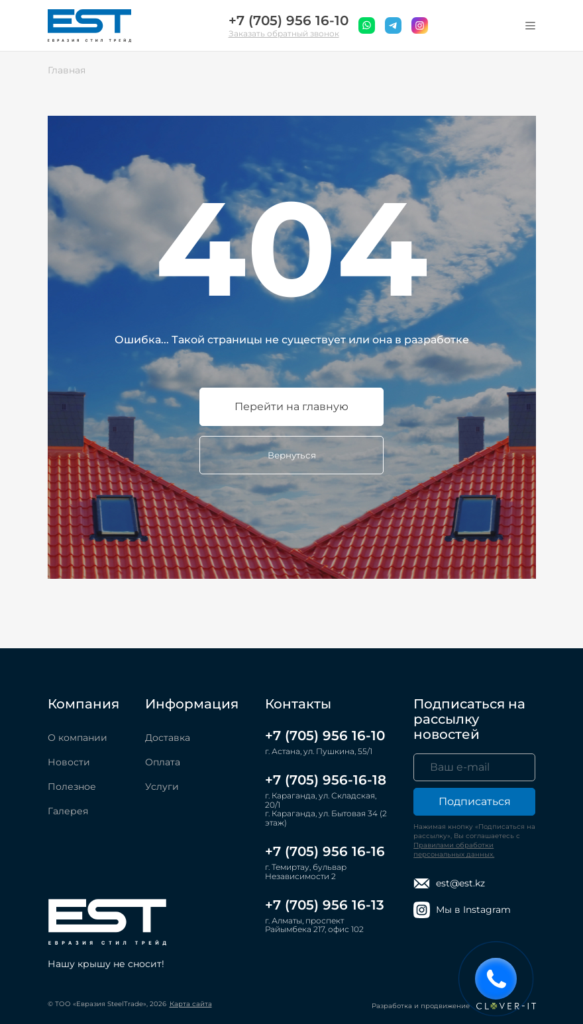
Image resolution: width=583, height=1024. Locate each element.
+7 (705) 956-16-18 (325, 780)
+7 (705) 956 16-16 (325, 851)
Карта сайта (191, 1004)
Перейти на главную (291, 406)
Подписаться (475, 801)
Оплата (162, 762)
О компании (77, 738)
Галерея (68, 811)
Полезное (72, 786)
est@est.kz (449, 883)
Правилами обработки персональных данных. (453, 850)
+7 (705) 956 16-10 (288, 20)
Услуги (162, 786)
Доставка (167, 738)
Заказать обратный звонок (284, 33)
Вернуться (292, 455)
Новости (69, 762)
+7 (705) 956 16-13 (324, 905)
